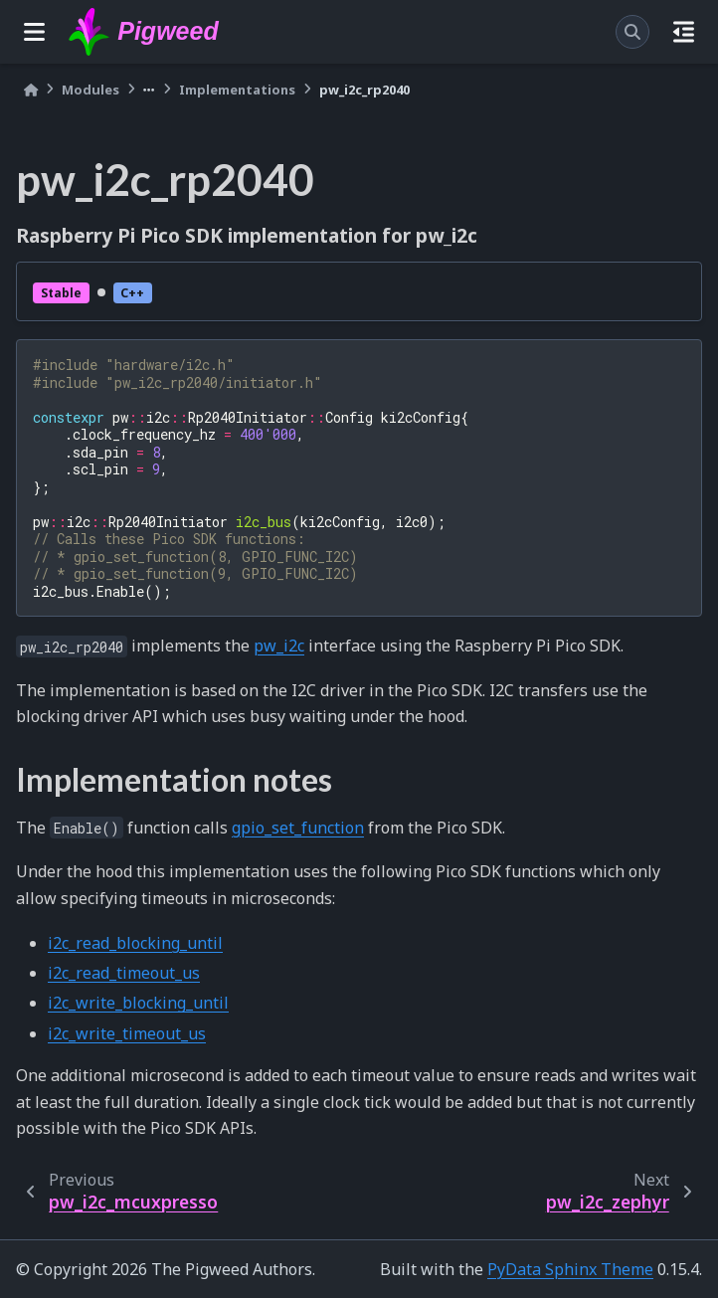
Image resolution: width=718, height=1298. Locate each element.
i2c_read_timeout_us (124, 973)
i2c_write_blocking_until (138, 1003)
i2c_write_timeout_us (127, 1033)
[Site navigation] (34, 32)
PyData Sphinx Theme (570, 1269)
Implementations (237, 89)
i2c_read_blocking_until (135, 943)
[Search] (632, 32)
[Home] (31, 90)
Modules (90, 89)
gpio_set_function (298, 827)
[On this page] (683, 32)
